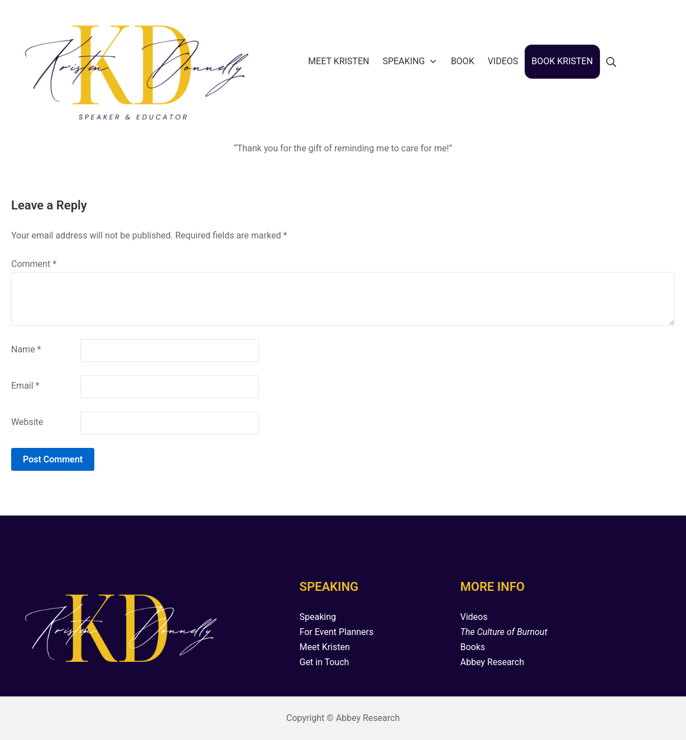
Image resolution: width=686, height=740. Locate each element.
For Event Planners (336, 632)
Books (472, 647)
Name (26, 349)
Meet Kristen (324, 647)
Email (25, 385)
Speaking (317, 617)
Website (27, 422)
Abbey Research (492, 662)
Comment (33, 264)
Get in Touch (324, 662)
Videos (473, 617)
